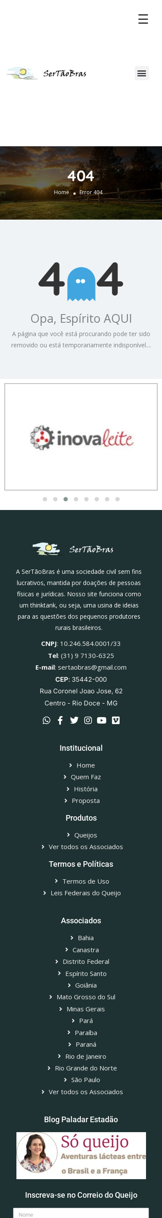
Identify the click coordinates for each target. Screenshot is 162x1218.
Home (61, 192)
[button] (142, 73)
